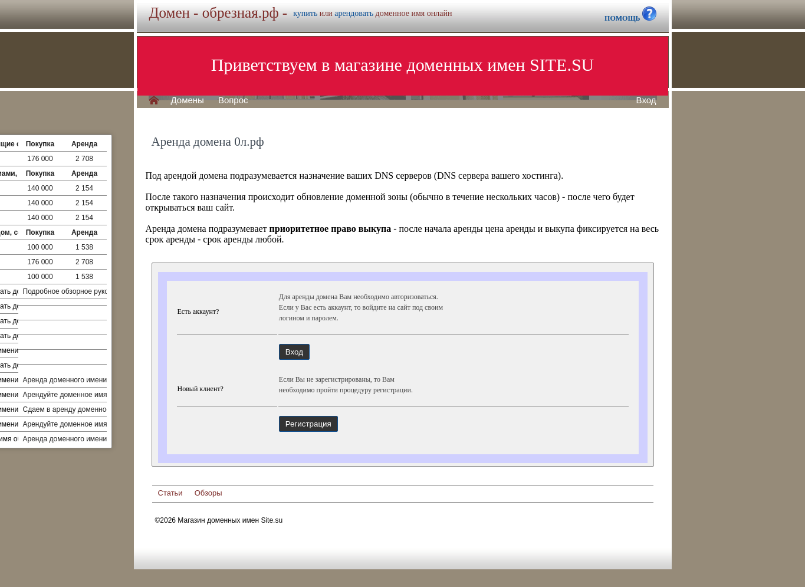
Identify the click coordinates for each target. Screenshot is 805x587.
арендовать (353, 13)
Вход (646, 100)
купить (305, 13)
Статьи (170, 492)
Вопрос (233, 100)
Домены (187, 100)
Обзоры (208, 492)
